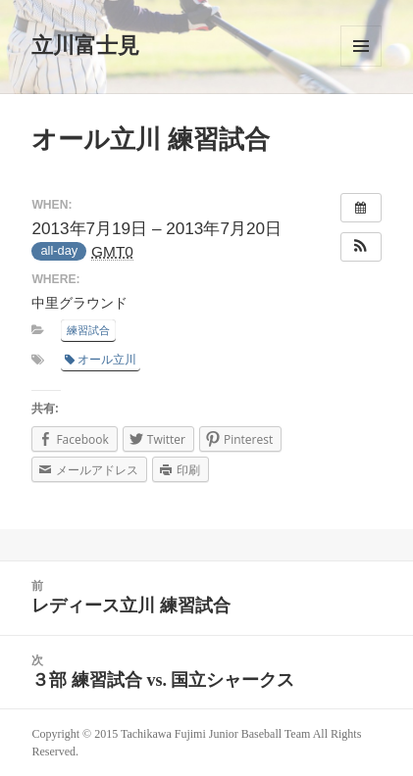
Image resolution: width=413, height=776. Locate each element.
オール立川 (100, 359)
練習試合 (88, 330)
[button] (361, 247)
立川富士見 (85, 45)
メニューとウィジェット (361, 46)
